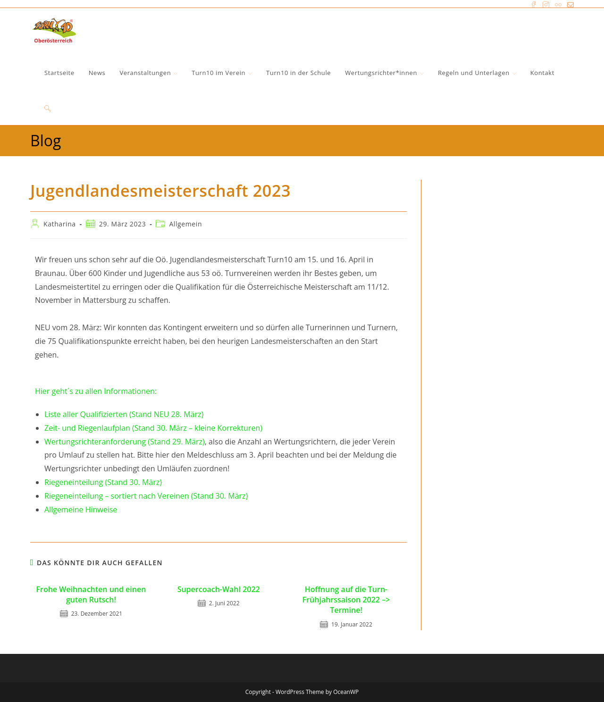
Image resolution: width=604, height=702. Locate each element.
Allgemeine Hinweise (80, 509)
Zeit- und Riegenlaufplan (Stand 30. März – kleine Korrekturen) (153, 428)
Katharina (59, 223)
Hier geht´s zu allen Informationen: (96, 391)
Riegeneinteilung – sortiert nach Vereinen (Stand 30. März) (146, 496)
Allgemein (185, 223)
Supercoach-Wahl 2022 (218, 589)
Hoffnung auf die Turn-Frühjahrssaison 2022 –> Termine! (346, 600)
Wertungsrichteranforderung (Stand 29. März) (124, 441)
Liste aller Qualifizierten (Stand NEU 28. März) (123, 414)
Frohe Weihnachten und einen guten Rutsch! (91, 594)
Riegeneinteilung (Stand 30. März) (103, 482)
